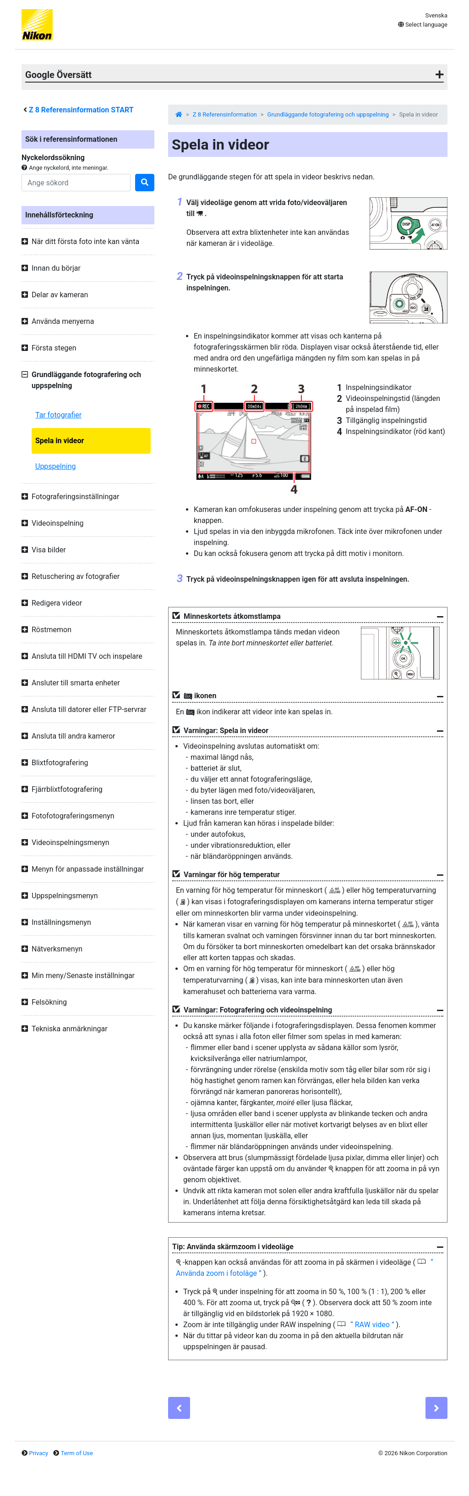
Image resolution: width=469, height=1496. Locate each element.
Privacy (38, 1453)
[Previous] (179, 1408)
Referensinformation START (81, 110)
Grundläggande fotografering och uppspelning (328, 114)
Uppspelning (55, 466)
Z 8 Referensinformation (225, 114)
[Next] (436, 1408)
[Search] (76, 182)
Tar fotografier (58, 415)
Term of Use (77, 1453)
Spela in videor (59, 440)
